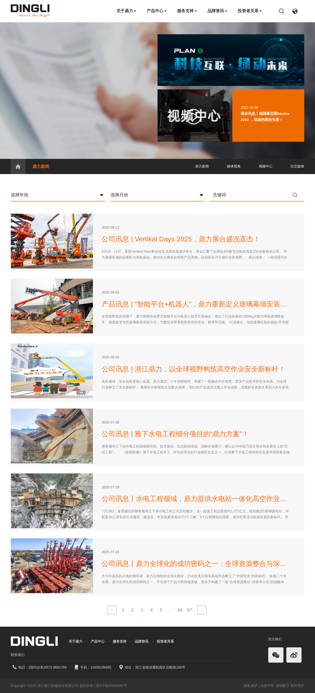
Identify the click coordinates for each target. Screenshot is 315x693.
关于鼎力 (126, 11)
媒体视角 (234, 166)
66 (180, 610)
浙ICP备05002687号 (111, 686)
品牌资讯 (217, 11)
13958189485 (101, 667)
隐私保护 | (251, 686)
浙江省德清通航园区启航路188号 (160, 667)
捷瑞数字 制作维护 (290, 686)
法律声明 (267, 686)
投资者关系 (250, 11)
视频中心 (265, 166)
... (170, 610)
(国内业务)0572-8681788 (48, 667)
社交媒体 (297, 166)
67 (189, 610)
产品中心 (157, 11)
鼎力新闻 (41, 166)
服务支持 (187, 11)
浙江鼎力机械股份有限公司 (58, 686)
